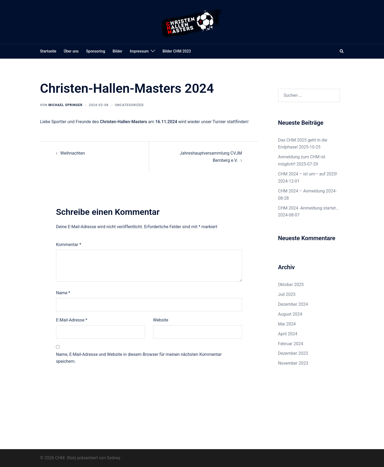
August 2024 (290, 314)
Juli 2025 (286, 294)
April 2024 (288, 333)
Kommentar (68, 244)
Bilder (117, 51)
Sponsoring (95, 51)
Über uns (71, 51)
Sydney (114, 457)
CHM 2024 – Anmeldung (301, 191)
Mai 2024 (287, 324)
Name (63, 292)
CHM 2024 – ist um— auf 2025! (307, 173)
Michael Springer (65, 105)
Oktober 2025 (291, 284)
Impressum (139, 51)
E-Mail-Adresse (71, 320)
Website (160, 320)
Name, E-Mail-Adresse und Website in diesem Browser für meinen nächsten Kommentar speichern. (139, 358)
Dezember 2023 (293, 353)
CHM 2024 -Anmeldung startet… (308, 208)
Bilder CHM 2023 (176, 51)
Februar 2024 (290, 343)
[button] (342, 51)
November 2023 (293, 363)
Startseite (48, 51)
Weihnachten (72, 153)
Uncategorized (129, 105)
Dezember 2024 (293, 304)
